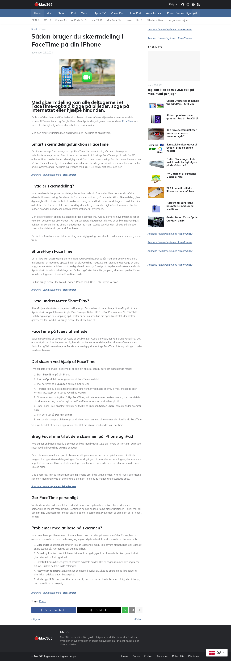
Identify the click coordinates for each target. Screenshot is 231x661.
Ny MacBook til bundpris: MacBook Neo (181, 175)
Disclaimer (194, 656)
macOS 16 (96, 20)
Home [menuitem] (37, 13)
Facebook (162, 656)
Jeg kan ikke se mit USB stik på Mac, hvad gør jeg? (171, 92)
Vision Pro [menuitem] (117, 13)
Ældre (137, 619)
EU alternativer (155, 20)
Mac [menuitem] (49, 13)
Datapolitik (178, 656)
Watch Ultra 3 (134, 20)
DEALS (35, 20)
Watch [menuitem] (85, 13)
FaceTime (127, 121)
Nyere (36, 619)
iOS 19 (47, 20)
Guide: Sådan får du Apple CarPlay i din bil (182, 219)
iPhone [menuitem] (61, 13)
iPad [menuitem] (73, 13)
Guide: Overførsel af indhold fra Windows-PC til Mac (182, 102)
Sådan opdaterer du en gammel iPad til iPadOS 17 (182, 117)
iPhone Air (61, 20)
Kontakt (148, 656)
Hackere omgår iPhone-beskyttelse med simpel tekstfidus (180, 206)
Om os (136, 656)
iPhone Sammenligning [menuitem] (180, 13)
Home (124, 656)
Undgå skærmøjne (177, 20)
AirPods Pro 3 (78, 20)
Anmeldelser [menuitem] (153, 13)
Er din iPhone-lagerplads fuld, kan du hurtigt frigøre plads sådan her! (181, 162)
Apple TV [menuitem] (100, 13)
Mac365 (38, 656)
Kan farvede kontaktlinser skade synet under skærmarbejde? (181, 133)
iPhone (42, 29)
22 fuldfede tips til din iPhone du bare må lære (180, 190)
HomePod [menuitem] (135, 13)
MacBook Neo (114, 20)
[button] (196, 13)
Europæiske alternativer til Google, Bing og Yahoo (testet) (181, 147)
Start (34, 29)
